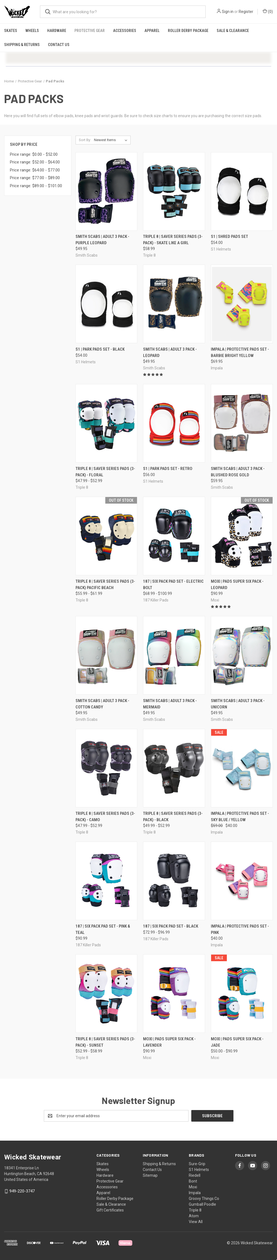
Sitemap (150, 1175)
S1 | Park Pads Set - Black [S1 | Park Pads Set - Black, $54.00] (100, 349)
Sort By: (85, 140)
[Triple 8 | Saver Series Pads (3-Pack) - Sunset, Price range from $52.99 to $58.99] (106, 993)
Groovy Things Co (204, 1198)
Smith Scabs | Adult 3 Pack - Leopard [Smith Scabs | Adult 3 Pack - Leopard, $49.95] (170, 352)
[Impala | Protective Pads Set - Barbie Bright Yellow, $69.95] (242, 304)
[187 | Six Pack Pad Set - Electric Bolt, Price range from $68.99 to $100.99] (174, 536)
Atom (194, 1216)
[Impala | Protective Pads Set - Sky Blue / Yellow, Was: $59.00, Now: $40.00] (242, 768)
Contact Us (58, 44)
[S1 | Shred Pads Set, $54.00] (242, 191)
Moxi (193, 1187)
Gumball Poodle (202, 1204)
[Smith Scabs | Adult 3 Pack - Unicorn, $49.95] (242, 655)
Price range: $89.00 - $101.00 (36, 185)
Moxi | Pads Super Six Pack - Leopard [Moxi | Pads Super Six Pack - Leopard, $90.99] (237, 584)
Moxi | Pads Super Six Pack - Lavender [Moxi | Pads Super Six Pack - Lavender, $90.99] (169, 1042)
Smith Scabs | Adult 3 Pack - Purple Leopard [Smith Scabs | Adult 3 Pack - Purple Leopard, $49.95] (102, 239)
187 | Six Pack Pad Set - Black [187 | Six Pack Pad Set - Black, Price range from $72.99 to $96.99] (170, 926)
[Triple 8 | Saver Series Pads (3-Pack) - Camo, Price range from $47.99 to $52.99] (106, 768)
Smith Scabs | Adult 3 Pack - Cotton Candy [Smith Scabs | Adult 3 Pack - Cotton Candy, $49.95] (102, 704)
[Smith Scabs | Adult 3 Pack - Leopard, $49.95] (174, 304)
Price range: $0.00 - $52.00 (34, 154)
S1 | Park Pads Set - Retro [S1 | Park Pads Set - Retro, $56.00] (167, 468)
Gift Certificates (110, 1210)
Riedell (194, 1175)
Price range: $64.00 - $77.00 (35, 170)
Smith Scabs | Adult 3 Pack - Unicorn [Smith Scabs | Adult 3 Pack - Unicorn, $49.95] (238, 704)
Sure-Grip (197, 1164)
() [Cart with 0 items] (268, 11)
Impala (195, 1193)
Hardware (56, 30)
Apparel (152, 30)
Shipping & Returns (22, 44)
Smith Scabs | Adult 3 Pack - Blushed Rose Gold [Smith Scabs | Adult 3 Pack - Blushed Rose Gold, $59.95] (238, 471)
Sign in (227, 11)
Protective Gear (89, 30)
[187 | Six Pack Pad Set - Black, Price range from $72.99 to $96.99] (174, 881)
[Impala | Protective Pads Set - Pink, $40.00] (242, 881)
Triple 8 (195, 1210)
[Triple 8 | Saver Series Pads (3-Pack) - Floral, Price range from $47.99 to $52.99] (106, 423)
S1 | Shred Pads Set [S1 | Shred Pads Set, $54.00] (229, 236)
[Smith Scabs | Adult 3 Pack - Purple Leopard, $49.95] (106, 191)
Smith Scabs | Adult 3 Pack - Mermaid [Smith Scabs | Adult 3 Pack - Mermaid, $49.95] (170, 704)
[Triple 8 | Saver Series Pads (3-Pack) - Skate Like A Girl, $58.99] (174, 191)
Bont (193, 1181)
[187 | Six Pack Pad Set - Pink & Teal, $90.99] (106, 881)
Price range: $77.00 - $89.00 (35, 177)
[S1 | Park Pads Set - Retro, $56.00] (174, 423)
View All (196, 1221)
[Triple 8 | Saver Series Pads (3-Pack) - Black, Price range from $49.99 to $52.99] (174, 768)
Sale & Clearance (233, 30)
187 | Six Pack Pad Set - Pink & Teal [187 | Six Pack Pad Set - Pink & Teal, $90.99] (103, 929)
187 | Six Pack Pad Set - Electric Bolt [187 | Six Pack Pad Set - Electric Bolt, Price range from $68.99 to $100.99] (173, 584)
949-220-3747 (22, 1191)
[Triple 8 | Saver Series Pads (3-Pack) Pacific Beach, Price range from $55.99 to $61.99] (106, 536)
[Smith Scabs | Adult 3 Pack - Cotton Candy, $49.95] (106, 655)
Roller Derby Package (188, 30)
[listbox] (111, 140)
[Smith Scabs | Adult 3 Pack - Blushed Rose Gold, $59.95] (242, 423)
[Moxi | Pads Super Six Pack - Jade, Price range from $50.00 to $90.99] (242, 993)
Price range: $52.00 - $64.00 (35, 162)
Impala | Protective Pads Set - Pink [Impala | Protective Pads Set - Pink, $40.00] (240, 929)
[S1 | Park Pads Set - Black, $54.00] (106, 304)
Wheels (32, 30)
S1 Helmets (199, 1169)
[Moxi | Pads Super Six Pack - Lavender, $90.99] (174, 993)
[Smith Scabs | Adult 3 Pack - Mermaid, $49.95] (174, 655)
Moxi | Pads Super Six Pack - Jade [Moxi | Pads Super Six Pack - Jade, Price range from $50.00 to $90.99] (237, 1042)
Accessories (124, 30)
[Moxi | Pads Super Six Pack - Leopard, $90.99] (242, 536)
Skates (10, 30)
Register (246, 11)
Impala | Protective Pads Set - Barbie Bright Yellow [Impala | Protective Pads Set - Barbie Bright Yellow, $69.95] (240, 352)
